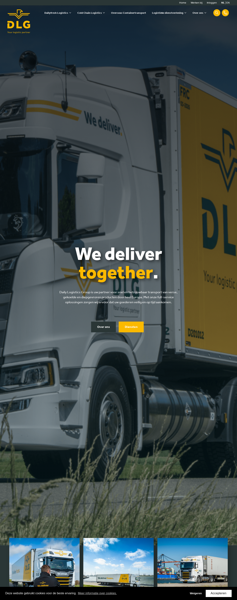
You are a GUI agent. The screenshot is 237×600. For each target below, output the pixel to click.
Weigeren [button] (196, 593)
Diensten (131, 324)
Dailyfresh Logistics (56, 12)
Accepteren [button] (218, 593)
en (228, 2)
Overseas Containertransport (128, 12)
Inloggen (212, 2)
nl (223, 2)
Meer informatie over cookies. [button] (97, 593)
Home (182, 2)
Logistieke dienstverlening (167, 12)
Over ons (198, 12)
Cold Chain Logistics (89, 12)
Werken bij (196, 2)
